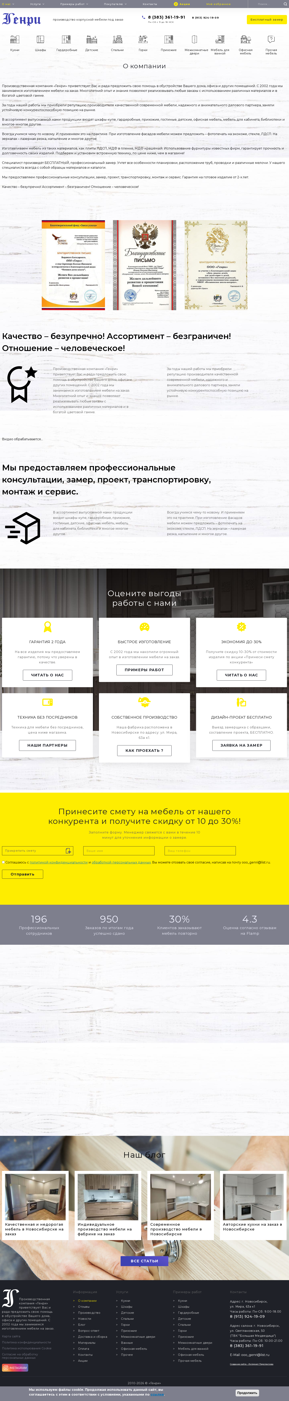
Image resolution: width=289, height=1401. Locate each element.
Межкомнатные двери (196, 51)
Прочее (127, 1355)
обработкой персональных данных (121, 862)
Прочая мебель (271, 51)
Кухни (14, 50)
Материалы (86, 1343)
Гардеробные (66, 50)
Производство (89, 1313)
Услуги (35, 4)
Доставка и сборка (92, 1337)
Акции (185, 4)
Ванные (127, 1343)
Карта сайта (11, 1336)
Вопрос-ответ (88, 1331)
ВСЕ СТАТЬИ (144, 1261)
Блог (81, 1325)
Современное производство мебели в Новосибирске (176, 1229)
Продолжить (247, 1393)
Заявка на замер (241, 745)
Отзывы (84, 1307)
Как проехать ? (144, 750)
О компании (87, 1301)
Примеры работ (72, 4)
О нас (6, 4)
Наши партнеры (47, 745)
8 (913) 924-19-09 (205, 17)
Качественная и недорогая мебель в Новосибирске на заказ (34, 1229)
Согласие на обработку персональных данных (20, 1356)
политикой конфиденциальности (59, 862)
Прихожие (169, 50)
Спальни (117, 50)
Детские (91, 50)
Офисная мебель (245, 51)
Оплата (83, 1349)
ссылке (157, 1394)
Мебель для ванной (220, 51)
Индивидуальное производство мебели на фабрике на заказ (105, 1229)
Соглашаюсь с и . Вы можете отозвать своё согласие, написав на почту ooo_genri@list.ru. (138, 862)
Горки (143, 50)
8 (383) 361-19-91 (166, 17)
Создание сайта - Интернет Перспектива (251, 1364)
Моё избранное (219, 4)
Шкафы (40, 50)
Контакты (150, 4)
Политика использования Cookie (27, 1348)
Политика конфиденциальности (26, 1342)
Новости (84, 1319)
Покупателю (113, 4)
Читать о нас (47, 675)
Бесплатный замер (266, 19)
